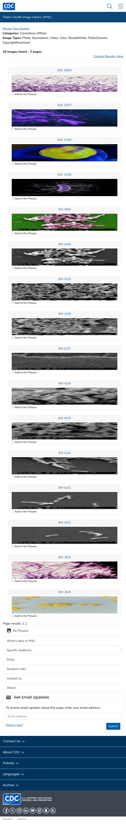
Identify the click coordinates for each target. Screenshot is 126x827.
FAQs (11, 660)
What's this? (14, 725)
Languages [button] (14, 774)
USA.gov (22, 819)
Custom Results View (108, 56)
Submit (113, 726)
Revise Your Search (16, 29)
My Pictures (18, 631)
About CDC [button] (14, 752)
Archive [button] (11, 785)
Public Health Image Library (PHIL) (27, 17)
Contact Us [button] (14, 741)
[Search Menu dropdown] (109, 6)
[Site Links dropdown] (120, 6)
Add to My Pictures (25, 94)
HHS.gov (8, 819)
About (11, 688)
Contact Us (14, 678)
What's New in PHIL (21, 641)
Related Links (16, 669)
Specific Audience (19, 650)
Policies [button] (11, 763)
